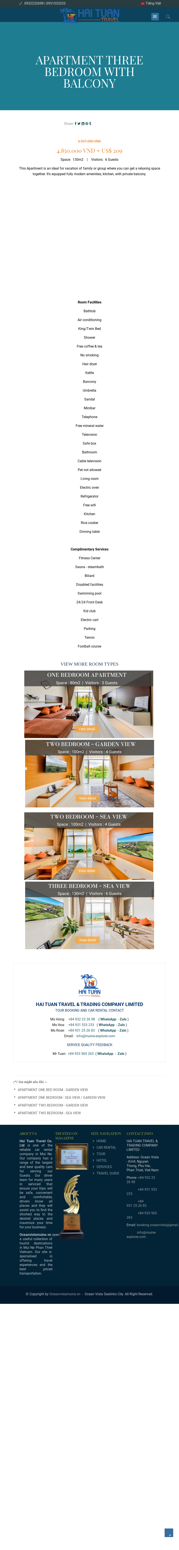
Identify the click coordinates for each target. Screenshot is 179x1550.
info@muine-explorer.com (95, 1036)
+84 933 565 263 (81, 1054)
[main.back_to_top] (169, 1532)
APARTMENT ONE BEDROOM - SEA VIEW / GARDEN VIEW (61, 1098)
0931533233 (56, 3)
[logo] (89, 14)
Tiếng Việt (151, 3)
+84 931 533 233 (81, 1025)
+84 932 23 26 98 (81, 1019)
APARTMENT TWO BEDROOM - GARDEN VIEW (53, 1105)
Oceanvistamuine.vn (64, 1294)
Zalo (123, 1019)
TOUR (100, 1154)
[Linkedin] (82, 124)
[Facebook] (75, 124)
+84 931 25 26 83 (81, 1030)
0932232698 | (34, 3)
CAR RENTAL (106, 1147)
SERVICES (104, 1167)
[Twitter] (79, 124)
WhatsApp (105, 1054)
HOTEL (101, 1160)
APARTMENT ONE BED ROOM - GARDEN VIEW (53, 1090)
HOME (101, 1141)
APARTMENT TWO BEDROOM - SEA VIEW (49, 1113)
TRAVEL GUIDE (107, 1173)
